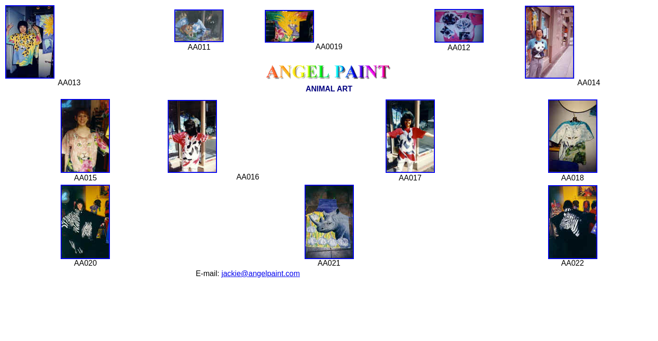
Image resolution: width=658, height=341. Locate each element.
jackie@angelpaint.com (260, 273)
